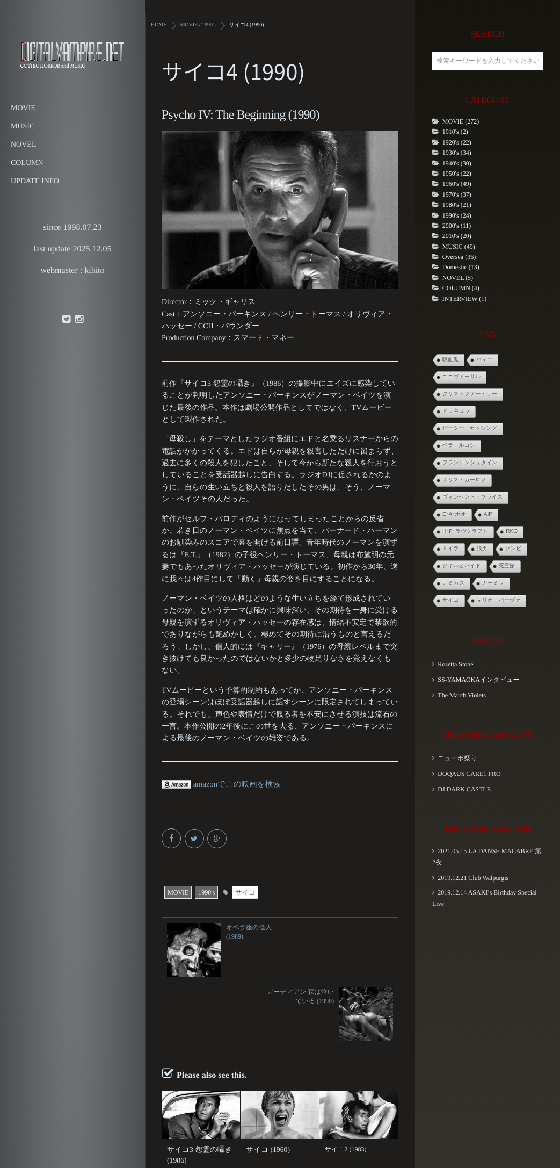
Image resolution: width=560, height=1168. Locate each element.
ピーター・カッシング (469, 428)
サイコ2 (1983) (346, 1084)
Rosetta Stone (455, 664)
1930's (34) (456, 152)
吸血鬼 (450, 360)
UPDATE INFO (35, 181)
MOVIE (23, 108)
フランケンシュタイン (469, 463)
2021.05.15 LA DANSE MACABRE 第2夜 (486, 856)
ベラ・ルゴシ (458, 446)
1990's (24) (456, 215)
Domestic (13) (460, 267)
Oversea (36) (459, 257)
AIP (488, 514)
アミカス (453, 583)
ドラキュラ (456, 411)
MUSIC (22, 126)
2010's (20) (456, 236)
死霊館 (507, 566)
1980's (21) (456, 204)
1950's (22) (456, 173)
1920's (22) (456, 142)
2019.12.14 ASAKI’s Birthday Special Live (484, 898)
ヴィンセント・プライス (472, 497)
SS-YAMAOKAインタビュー (478, 679)
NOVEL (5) (457, 278)
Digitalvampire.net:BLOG (488, 734)
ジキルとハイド (461, 566)
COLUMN (27, 163)
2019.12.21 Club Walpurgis (473, 878)
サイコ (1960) (265, 1084)
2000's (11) (456, 225)
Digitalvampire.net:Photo (488, 828)
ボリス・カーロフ (464, 480)
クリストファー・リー (469, 394)
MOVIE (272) (460, 121)
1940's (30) (456, 163)
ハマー (484, 360)
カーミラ (493, 583)
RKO (512, 532)
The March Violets (462, 695)
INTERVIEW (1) (464, 298)
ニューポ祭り (457, 758)
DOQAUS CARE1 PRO (469, 773)
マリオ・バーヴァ (498, 600)
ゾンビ (513, 549)
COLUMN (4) (460, 288)
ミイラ (450, 549)
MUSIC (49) (458, 246)
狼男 (482, 549)
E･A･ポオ (454, 514)
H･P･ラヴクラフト (465, 532)
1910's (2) (455, 131)
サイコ (245, 892)
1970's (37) (456, 194)
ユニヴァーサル (461, 377)
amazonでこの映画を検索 (219, 784)
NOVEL (23, 145)
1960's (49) (456, 184)
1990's (206, 892)
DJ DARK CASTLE (464, 789)
